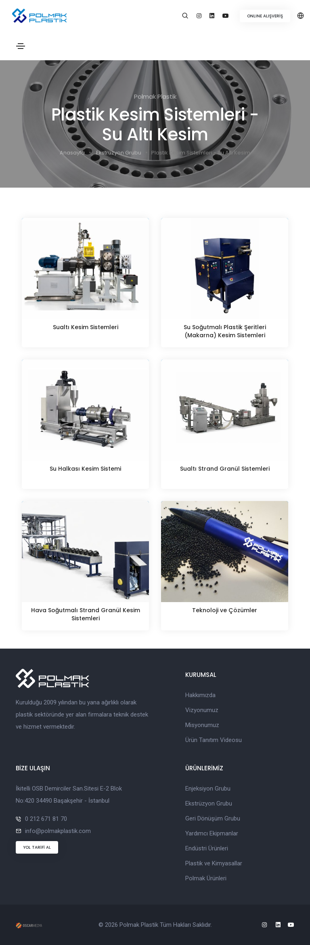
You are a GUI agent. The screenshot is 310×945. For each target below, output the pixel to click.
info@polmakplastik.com (58, 831)
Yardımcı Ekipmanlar (211, 833)
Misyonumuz (202, 725)
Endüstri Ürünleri (206, 848)
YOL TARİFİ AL (37, 847)
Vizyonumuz (201, 710)
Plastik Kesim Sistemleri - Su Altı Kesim (200, 152)
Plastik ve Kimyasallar (213, 863)
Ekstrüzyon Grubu (118, 152)
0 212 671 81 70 (46, 818)
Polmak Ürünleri (205, 878)
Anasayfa (72, 152)
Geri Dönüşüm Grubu (212, 818)
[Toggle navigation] (20, 46)
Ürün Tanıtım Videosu (213, 740)
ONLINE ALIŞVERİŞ (265, 16)
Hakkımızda (200, 695)
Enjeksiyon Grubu (207, 788)
